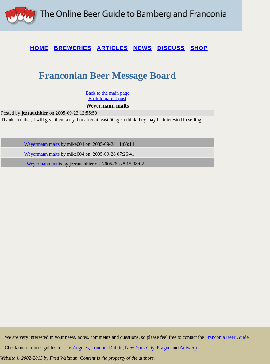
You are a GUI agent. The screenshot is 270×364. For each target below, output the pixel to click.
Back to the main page (107, 93)
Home (39, 48)
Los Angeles (76, 347)
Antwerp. (188, 347)
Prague (163, 347)
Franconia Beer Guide (227, 337)
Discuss (171, 48)
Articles (112, 48)
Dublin (115, 347)
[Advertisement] (245, 233)
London (98, 347)
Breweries (72, 48)
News (142, 48)
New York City (139, 347)
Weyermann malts (42, 144)
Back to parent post (107, 98)
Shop (199, 48)
